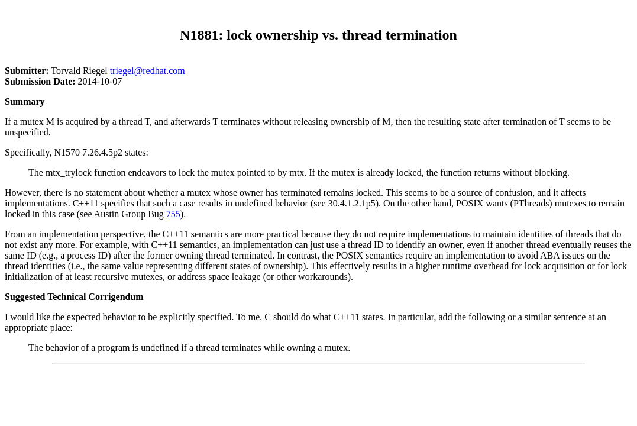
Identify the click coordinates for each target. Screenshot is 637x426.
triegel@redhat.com (147, 71)
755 (173, 214)
